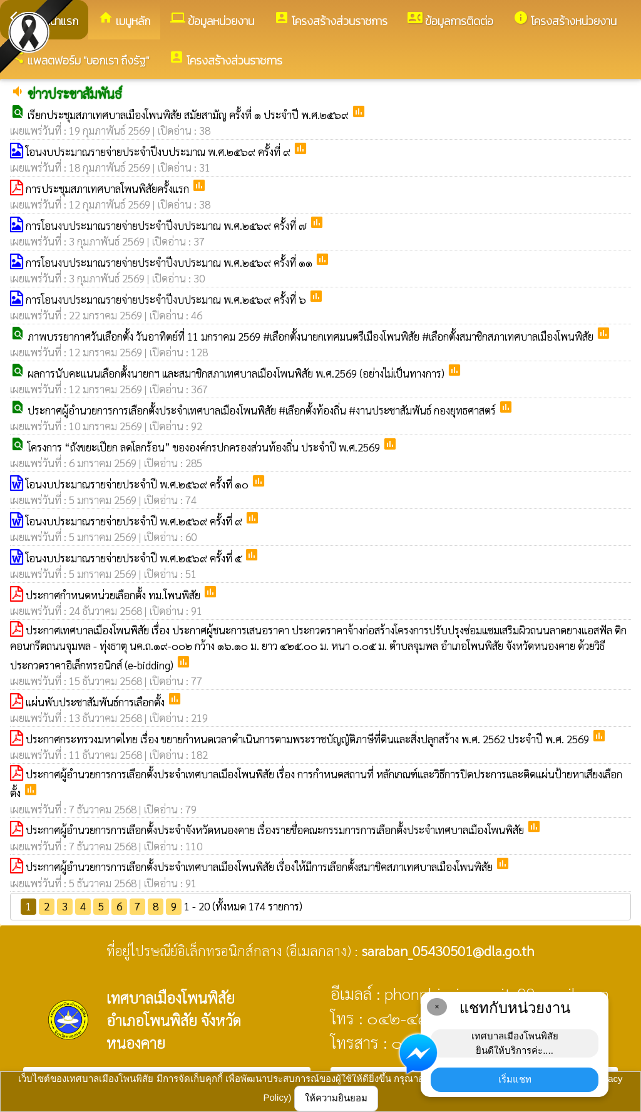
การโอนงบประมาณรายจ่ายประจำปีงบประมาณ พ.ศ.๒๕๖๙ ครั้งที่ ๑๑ (170, 262)
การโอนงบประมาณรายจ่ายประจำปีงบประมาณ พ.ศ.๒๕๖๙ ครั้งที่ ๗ (167, 225)
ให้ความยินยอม (336, 1098)
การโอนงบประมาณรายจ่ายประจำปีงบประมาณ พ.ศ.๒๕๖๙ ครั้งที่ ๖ (167, 299)
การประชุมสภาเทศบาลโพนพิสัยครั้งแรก (109, 188)
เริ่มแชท (514, 1079)
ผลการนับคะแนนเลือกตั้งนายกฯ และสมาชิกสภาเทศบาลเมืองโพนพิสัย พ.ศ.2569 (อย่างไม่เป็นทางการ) (237, 373)
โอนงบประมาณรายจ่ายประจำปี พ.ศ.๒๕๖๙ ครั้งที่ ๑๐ (138, 484)
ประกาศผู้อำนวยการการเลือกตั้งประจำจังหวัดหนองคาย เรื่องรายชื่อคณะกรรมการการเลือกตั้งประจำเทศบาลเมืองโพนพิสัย (276, 830)
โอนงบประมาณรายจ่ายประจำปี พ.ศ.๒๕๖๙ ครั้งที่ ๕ (135, 558)
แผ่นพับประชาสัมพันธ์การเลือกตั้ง (96, 702)
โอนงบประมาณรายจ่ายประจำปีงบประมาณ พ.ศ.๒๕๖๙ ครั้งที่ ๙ (159, 151)
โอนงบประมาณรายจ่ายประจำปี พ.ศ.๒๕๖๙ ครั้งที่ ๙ (135, 521)
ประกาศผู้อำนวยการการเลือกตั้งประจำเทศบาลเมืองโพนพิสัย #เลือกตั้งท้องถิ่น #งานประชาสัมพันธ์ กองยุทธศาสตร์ (263, 410)
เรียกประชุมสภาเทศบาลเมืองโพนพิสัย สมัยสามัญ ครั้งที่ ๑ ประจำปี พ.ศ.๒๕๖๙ (189, 114)
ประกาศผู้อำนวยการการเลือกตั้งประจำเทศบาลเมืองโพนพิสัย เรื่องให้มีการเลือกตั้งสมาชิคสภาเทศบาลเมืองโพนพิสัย (260, 866)
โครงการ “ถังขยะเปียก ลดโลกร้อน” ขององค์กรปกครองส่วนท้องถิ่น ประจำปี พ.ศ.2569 (205, 447)
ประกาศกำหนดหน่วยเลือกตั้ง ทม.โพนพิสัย (114, 595)
